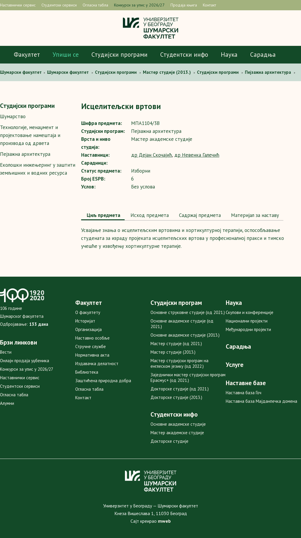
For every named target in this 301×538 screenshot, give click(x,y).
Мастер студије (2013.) (172, 352)
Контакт (209, 5)
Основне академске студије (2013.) (185, 335)
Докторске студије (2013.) (176, 397)
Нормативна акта (92, 355)
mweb (164, 521)
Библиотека (86, 372)
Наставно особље (92, 338)
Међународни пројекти (248, 329)
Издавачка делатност (96, 363)
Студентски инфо (184, 55)
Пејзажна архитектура (25, 154)
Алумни (7, 403)
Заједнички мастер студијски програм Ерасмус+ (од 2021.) (187, 377)
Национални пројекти (246, 321)
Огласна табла (95, 5)
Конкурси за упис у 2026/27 (139, 5)
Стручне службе (90, 346)
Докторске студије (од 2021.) (179, 389)
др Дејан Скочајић (151, 155)
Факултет (27, 55)
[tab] (103, 215)
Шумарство (13, 116)
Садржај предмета (199, 215)
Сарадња (263, 55)
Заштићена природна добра (103, 380)
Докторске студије (169, 441)
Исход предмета (149, 215)
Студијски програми (119, 55)
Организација (88, 329)
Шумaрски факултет (21, 72)
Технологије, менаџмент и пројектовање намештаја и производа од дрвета (30, 135)
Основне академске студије (178, 424)
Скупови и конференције (249, 312)
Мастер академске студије (177, 432)
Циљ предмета (103, 215)
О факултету (87, 312)
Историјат (85, 321)
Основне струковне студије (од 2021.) (187, 312)
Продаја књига (183, 5)
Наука (229, 55)
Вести (5, 352)
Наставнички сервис (18, 5)
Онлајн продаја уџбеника (24, 360)
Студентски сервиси (59, 5)
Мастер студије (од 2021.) (176, 343)
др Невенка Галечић (196, 155)
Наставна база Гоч (243, 392)
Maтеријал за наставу (254, 215)
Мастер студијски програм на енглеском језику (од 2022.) (179, 363)
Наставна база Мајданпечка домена (261, 401)
